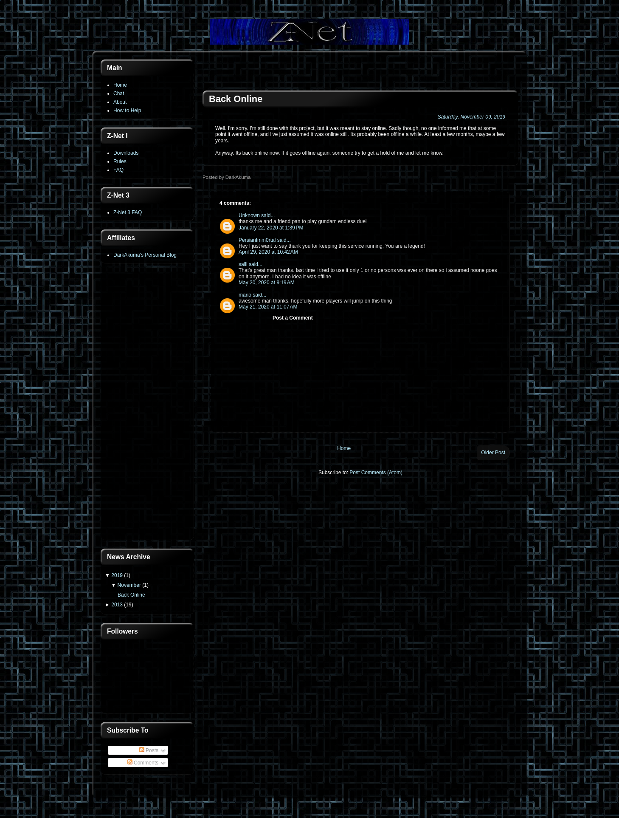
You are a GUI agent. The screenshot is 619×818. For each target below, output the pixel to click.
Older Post (493, 453)
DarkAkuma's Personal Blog (145, 255)
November (129, 585)
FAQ (118, 170)
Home (120, 85)
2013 (117, 605)
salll (243, 264)
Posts (148, 750)
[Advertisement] (147, 406)
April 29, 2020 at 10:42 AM (268, 252)
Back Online (131, 595)
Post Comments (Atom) (375, 473)
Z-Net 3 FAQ (127, 212)
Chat (118, 93)
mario (245, 295)
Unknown (249, 215)
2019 (117, 575)
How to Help (127, 110)
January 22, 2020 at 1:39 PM (271, 228)
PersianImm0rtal (257, 240)
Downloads (125, 153)
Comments (142, 763)
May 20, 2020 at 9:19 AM (267, 283)
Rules (120, 161)
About (120, 102)
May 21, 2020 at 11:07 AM (268, 307)
